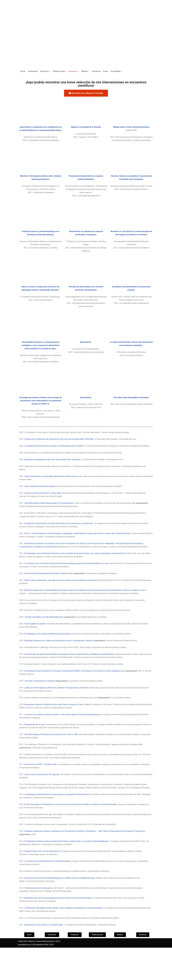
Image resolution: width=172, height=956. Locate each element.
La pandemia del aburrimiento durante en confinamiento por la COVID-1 (54, 451)
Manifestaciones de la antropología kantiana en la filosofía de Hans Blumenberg (58, 906)
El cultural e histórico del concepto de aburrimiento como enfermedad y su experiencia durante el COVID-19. (40, 405)
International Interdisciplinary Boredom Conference (48, 579)
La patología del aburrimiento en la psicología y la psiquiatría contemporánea (57, 802)
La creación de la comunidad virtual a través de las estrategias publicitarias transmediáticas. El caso (67, 569)
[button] (50, 71)
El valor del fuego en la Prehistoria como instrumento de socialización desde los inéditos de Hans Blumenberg (70, 812)
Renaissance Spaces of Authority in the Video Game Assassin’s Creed (53, 711)
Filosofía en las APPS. (33, 771)
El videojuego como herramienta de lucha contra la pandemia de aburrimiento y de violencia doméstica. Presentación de (75, 559)
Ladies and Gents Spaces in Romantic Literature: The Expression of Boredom (56, 694)
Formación (33, 71)
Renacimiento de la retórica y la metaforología (43, 933)
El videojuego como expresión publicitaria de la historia (47, 640)
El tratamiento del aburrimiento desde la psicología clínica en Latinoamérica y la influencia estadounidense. (69, 660)
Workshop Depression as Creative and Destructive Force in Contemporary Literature (58, 647)
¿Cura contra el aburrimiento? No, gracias (41, 782)
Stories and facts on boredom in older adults (43, 498)
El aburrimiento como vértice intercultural (41, 859)
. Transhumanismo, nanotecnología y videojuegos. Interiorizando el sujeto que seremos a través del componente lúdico (78, 539)
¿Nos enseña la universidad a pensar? (40, 491)
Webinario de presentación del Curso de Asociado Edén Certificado (52, 464)
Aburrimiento (85, 346)
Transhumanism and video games (38, 896)
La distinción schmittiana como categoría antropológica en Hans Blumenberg (63, 916)
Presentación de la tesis (34, 731)
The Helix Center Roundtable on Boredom (131, 402)
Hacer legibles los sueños (35, 630)
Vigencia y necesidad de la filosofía (86, 127)
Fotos (106, 71)
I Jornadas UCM (50, 771)
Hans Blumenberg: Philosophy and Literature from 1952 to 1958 (51, 741)
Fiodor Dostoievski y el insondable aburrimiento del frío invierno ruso (53, 481)
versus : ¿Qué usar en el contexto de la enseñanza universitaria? (61, 586)
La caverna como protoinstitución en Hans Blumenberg (47, 869)
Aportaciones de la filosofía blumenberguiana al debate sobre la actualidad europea (59, 886)
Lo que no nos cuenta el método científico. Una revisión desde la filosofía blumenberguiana (62, 721)
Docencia (97, 71)
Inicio (22, 71)
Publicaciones (59, 71)
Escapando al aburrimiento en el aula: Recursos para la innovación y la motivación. (59, 529)
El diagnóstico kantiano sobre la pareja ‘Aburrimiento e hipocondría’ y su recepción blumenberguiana (66, 849)
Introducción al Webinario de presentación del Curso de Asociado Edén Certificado (59, 444)
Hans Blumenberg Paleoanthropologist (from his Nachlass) (49, 508)
